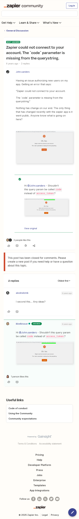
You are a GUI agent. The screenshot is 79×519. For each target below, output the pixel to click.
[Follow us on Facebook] (33, 498)
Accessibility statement (50, 443)
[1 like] (17, 376)
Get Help (8, 22)
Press (39, 469)
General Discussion (17, 30)
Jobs (39, 474)
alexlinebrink (22, 292)
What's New (52, 22)
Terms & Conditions (27, 443)
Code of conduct (18, 407)
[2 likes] (18, 239)
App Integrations (39, 489)
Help (39, 459)
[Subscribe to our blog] (45, 498)
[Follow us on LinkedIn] (39, 498)
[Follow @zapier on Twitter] (51, 498)
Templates (39, 484)
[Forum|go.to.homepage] (24, 5)
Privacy (55, 514)
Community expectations (23, 418)
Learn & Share (29, 22)
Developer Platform (39, 464)
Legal (45, 514)
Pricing (39, 454)
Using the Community (20, 413)
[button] (72, 6)
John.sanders (23, 71)
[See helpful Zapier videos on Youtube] (57, 498)
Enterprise (39, 479)
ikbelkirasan (22, 323)
